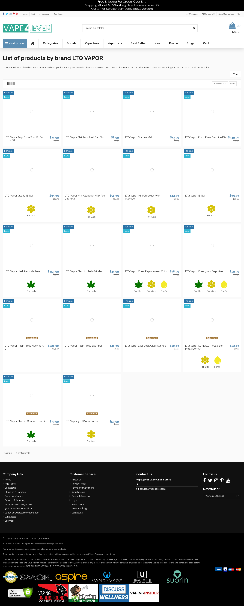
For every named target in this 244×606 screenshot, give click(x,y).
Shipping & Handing (15, 492)
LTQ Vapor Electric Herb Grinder (83, 271)
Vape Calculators (226, 14)
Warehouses (77, 492)
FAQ (33, 14)
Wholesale (10, 517)
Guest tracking (78, 508)
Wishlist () (192, 14)
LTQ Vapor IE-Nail (195, 196)
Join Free (58, 14)
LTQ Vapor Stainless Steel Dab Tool (85, 137)
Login (74, 500)
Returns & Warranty (15, 500)
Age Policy (10, 484)
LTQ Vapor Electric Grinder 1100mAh (26, 421)
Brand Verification (14, 496)
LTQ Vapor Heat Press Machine (22, 271)
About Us (76, 480)
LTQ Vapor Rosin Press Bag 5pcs (83, 346)
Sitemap (9, 521)
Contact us (10, 488)
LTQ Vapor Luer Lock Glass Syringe (145, 346)
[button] (50, 43)
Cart (239, 14)
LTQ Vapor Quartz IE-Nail (19, 196)
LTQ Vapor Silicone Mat (138, 137)
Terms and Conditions (82, 488)
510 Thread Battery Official (18, 508)
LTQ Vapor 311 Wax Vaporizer (82, 421)
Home (25, 14)
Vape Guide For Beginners (18, 504)
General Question (80, 496)
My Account (44, 14)
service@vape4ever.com (151, 489)
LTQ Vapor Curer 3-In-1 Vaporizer (204, 271)
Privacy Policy (78, 484)
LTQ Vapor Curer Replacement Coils (146, 271)
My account (77, 504)
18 (232, 83)
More (235, 74)
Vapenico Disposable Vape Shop (21, 513)
